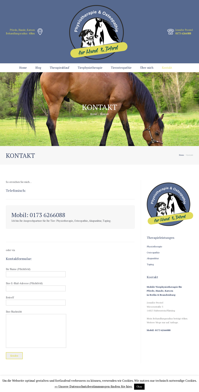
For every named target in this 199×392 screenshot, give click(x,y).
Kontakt (167, 68)
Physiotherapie (154, 246)
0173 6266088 (183, 33)
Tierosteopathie (121, 68)
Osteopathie (153, 252)
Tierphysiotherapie (90, 68)
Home (23, 68)
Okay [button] (139, 386)
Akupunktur (153, 258)
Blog (38, 68)
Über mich (146, 68)
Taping (150, 264)
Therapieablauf (59, 68)
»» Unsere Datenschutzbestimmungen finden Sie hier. (93, 386)
